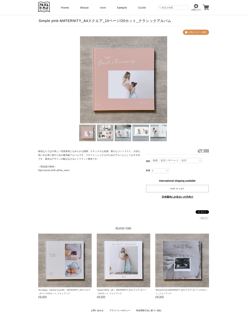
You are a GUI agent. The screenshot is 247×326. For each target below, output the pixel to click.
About (84, 7)
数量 (148, 170)
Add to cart (177, 188)
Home (65, 7)
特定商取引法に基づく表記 (148, 310)
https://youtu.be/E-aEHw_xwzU (53, 170)
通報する (204, 218)
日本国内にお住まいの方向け (177, 196)
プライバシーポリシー (119, 310)
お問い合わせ (97, 310)
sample (122, 7)
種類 (148, 161)
